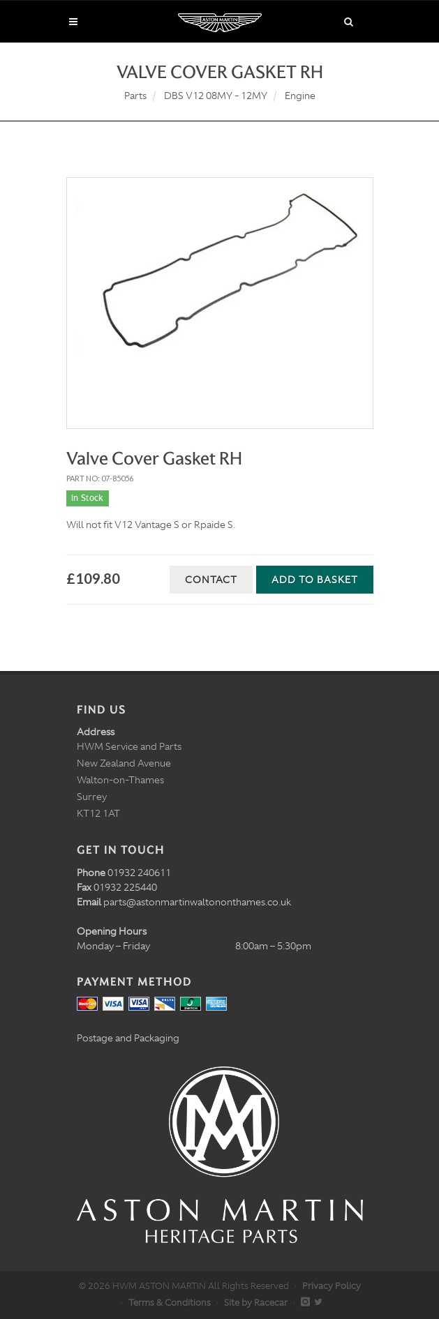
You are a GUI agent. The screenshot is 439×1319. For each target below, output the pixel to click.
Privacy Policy (331, 1286)
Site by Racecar (256, 1303)
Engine (300, 95)
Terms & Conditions (169, 1303)
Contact (211, 579)
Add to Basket (314, 579)
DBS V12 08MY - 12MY (215, 95)
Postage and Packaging (128, 1038)
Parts (135, 95)
